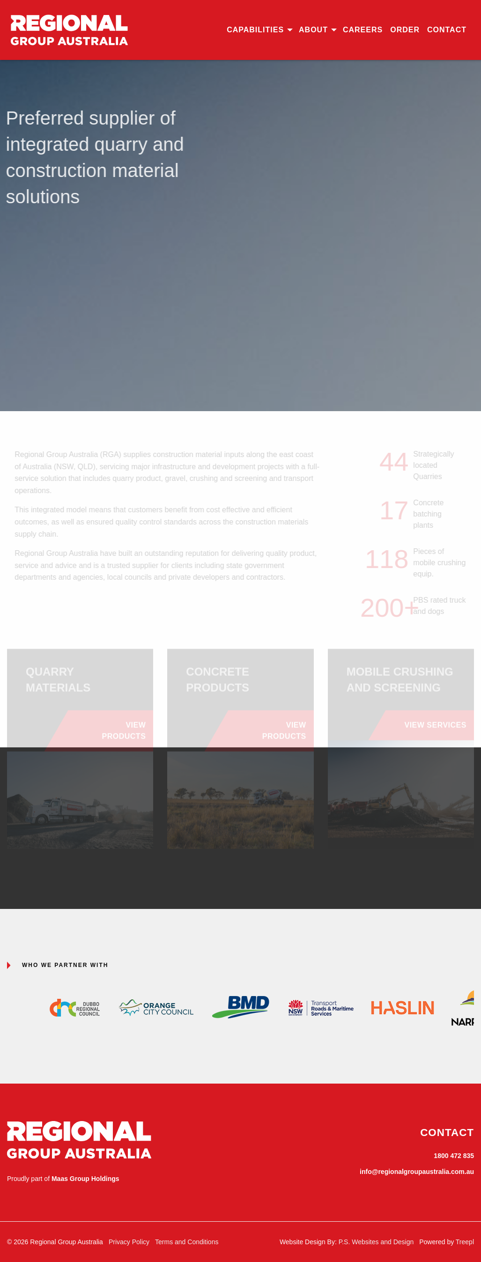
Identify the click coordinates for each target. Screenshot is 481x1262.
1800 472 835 (454, 1155)
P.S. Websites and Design (376, 1242)
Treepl (465, 1242)
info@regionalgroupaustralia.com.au (417, 1171)
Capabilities (255, 30)
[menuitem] (259, 30)
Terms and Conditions (186, 1242)
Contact (446, 30)
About (313, 30)
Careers (363, 30)
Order (405, 30)
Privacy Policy (129, 1242)
